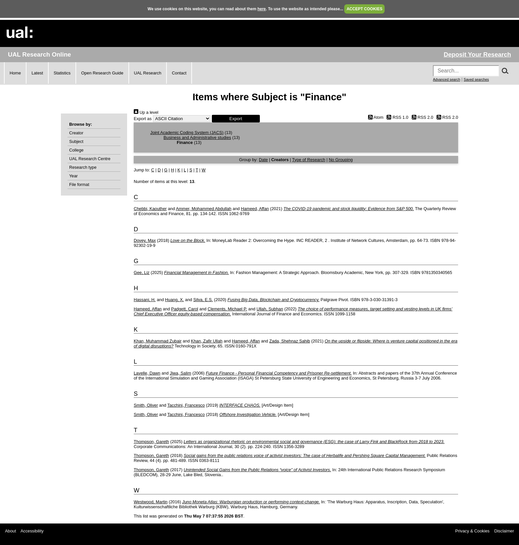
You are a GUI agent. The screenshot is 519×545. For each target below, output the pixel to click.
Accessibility (32, 530)
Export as (143, 118)
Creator (76, 132)
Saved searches (476, 79)
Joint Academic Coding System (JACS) (186, 132)
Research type (83, 167)
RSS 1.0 (396, 117)
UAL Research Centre (90, 158)
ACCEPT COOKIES (364, 9)
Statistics (62, 72)
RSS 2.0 (421, 117)
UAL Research (148, 72)
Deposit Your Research (477, 54)
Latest (37, 72)
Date (263, 159)
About (10, 530)
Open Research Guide (102, 72)
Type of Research (308, 159)
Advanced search (446, 79)
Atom (374, 117)
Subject (76, 141)
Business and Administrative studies (197, 137)
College (76, 150)
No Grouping (341, 159)
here (262, 9)
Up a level (146, 112)
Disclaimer (504, 530)
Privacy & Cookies (472, 530)
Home (15, 72)
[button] (236, 118)
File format (79, 184)
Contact (179, 72)
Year (73, 175)
